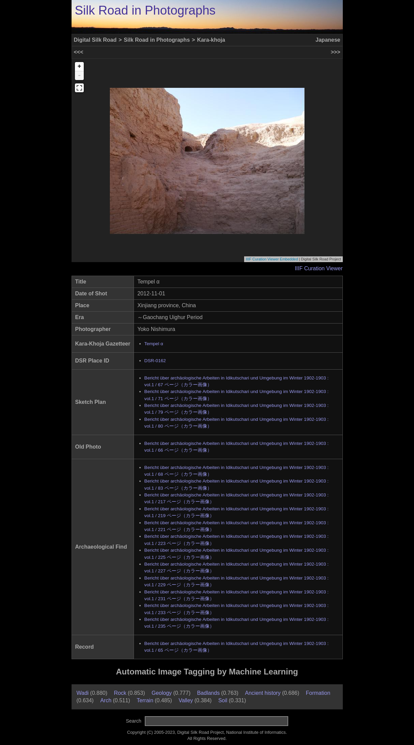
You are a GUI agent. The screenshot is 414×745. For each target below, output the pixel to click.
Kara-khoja (211, 40)
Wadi (83, 693)
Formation (318, 693)
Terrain (145, 700)
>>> (335, 52)
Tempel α (153, 343)
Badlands (208, 693)
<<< (78, 52)
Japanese (328, 40)
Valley (186, 700)
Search (133, 721)
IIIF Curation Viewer (318, 268)
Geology (162, 693)
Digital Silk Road (95, 40)
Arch (106, 700)
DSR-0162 (155, 360)
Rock (120, 693)
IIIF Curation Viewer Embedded (272, 259)
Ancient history (263, 693)
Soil (223, 700)
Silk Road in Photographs (145, 10)
